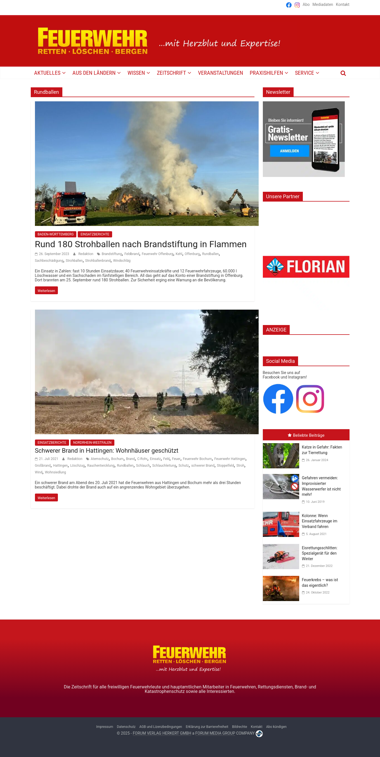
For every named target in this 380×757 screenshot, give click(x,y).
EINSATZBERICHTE (95, 234)
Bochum (117, 459)
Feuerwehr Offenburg (157, 254)
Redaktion (86, 254)
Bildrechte (239, 727)
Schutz (183, 466)
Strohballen (74, 261)
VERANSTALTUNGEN (220, 72)
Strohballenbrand (98, 261)
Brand (130, 459)
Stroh (240, 466)
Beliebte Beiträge (306, 435)
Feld (166, 459)
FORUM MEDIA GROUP (215, 733)
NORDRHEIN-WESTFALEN (92, 443)
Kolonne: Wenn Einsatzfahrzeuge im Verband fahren (319, 521)
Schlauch (143, 466)
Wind (39, 472)
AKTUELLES (47, 72)
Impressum (104, 727)
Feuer (176, 459)
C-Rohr (142, 459)
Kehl (179, 254)
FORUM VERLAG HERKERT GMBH (162, 733)
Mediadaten (323, 4)
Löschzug (77, 466)
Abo (306, 4)
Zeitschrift (171, 72)
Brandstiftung (112, 254)
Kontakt (342, 4)
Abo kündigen (276, 727)
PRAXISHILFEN (266, 72)
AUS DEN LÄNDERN (93, 72)
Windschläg (121, 261)
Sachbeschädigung (49, 261)
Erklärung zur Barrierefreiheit (207, 727)
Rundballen (210, 254)
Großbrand (43, 466)
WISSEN (136, 72)
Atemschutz (100, 459)
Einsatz (155, 459)
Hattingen (60, 466)
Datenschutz (126, 727)
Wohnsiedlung (55, 472)
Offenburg (192, 254)
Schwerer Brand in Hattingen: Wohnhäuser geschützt (107, 450)
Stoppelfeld (225, 466)
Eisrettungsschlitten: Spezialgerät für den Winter (319, 553)
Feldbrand (131, 254)
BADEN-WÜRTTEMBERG (56, 234)
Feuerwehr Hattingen (229, 459)
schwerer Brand (202, 466)
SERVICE (304, 72)
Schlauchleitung (164, 466)
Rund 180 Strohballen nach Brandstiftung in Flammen (141, 244)
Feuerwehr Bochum (197, 459)
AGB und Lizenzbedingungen (160, 727)
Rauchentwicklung (101, 466)
